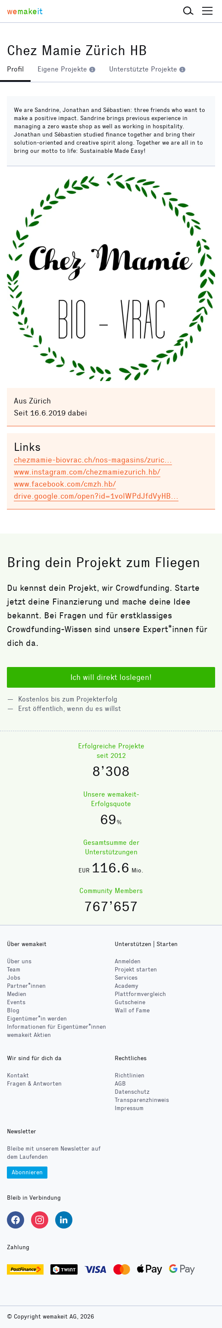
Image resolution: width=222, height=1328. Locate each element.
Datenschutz (132, 1091)
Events (16, 1002)
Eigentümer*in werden (37, 1018)
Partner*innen (26, 986)
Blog (13, 1010)
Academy (126, 986)
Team (13, 969)
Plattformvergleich (140, 994)
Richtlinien (129, 1075)
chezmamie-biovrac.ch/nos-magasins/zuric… (93, 460)
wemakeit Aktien (29, 1035)
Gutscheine (130, 1002)
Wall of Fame (132, 1010)
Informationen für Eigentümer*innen (56, 1026)
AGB (120, 1083)
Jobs (13, 977)
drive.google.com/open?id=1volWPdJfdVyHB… (96, 496)
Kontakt (18, 1075)
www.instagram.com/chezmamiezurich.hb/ (87, 472)
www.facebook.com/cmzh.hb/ (65, 484)
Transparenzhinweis (142, 1100)
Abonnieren (27, 1172)
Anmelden (128, 961)
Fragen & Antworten (34, 1083)
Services (126, 977)
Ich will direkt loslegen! (111, 677)
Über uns (19, 961)
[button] (188, 11)
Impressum (129, 1108)
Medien (16, 994)
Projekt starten (136, 969)
